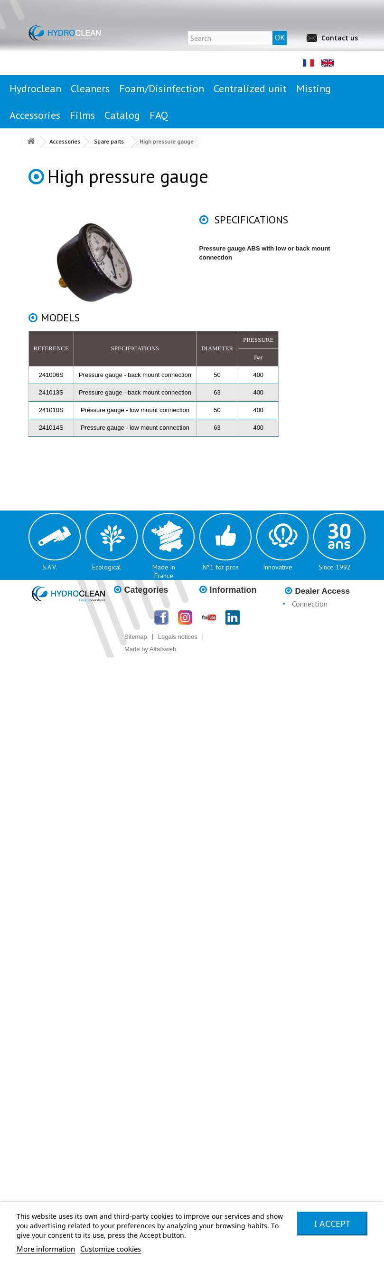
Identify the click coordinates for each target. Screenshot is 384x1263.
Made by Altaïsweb (150, 649)
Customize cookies (110, 1248)
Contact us (339, 37)
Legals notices (177, 636)
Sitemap (135, 636)
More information (46, 1248)
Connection (310, 603)
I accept (332, 1223)
